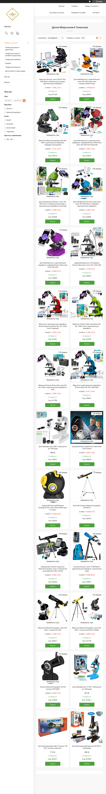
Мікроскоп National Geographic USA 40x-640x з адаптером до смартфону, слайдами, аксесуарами (53, 143)
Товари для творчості (13, 67)
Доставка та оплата (57, 13)
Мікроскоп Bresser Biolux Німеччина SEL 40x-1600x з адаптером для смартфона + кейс (52, 387)
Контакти (96, 13)
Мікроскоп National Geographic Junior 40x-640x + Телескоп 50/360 (52, 629)
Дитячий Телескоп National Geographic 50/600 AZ (87, 507)
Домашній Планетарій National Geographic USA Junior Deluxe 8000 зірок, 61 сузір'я (52, 508)
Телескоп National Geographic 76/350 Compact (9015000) (53, 688)
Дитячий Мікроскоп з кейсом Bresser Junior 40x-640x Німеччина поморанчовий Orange (87, 81)
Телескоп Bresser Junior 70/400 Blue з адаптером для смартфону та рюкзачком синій (86, 569)
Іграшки (8, 63)
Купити (52, 99)
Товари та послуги (11, 43)
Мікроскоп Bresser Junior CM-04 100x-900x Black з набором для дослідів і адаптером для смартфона (52, 81)
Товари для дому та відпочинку (12, 49)
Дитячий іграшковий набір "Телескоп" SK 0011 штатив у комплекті (52, 747)
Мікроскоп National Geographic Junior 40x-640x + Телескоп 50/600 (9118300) (87, 629)
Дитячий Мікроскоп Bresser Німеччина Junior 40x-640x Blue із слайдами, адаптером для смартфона (87, 204)
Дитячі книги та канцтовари (15, 71)
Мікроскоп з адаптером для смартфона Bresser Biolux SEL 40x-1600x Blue (87, 386)
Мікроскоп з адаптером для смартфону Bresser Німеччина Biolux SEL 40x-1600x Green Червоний (53, 326)
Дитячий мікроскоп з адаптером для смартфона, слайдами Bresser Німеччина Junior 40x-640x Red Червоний (86, 143)
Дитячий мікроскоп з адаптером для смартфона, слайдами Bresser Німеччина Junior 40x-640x (52, 265)
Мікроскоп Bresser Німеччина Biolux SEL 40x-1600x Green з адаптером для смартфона (87, 326)
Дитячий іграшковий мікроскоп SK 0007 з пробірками (86, 747)
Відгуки (7, 82)
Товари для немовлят (13, 59)
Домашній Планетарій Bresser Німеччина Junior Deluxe (86, 448)
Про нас (7, 77)
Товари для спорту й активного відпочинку (13, 55)
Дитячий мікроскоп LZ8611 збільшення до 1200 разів (53, 448)
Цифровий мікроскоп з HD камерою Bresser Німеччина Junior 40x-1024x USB (86, 264)
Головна (74, 6)
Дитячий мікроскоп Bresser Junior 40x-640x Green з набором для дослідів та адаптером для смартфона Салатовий (53, 204)
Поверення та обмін (78, 13)
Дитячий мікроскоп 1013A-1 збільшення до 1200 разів (86, 688)
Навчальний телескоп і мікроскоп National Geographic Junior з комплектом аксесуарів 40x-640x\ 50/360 (53, 569)
